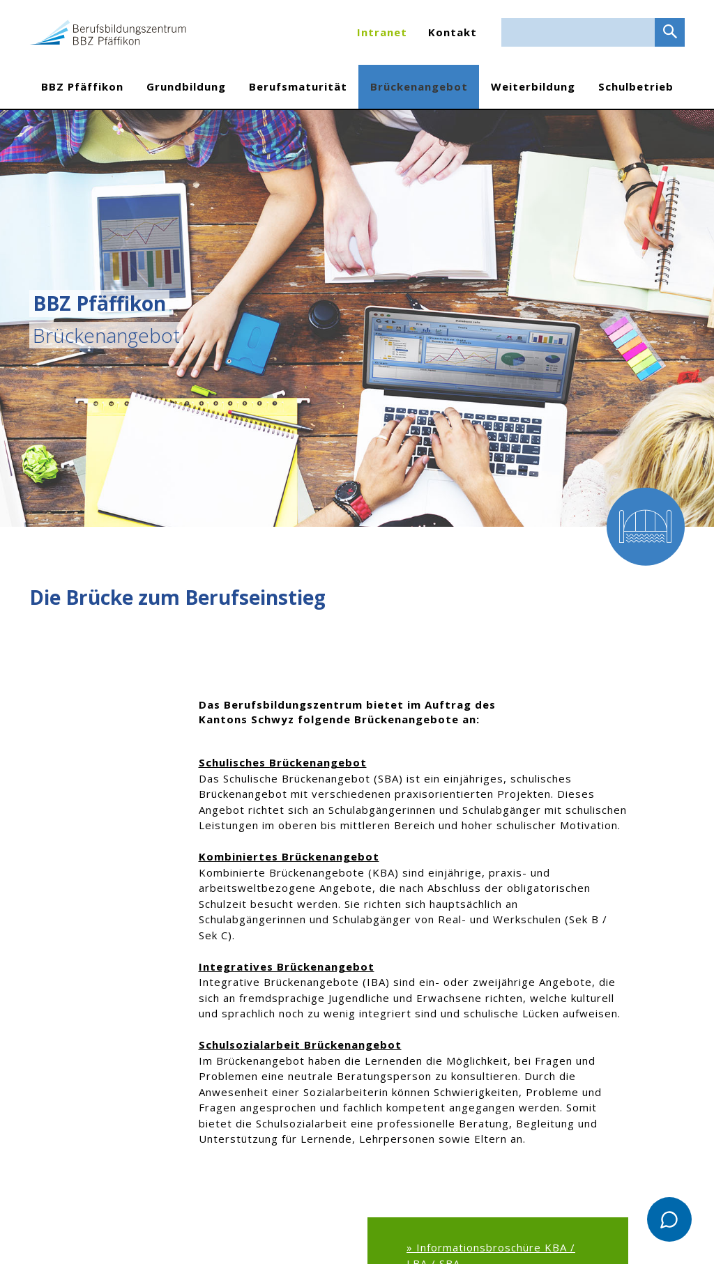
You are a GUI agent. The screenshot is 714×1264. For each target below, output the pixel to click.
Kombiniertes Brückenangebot (289, 856)
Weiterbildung (533, 86)
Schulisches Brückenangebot (283, 762)
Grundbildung (186, 86)
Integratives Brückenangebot (286, 966)
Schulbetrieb (636, 86)
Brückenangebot (419, 86)
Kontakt (452, 32)
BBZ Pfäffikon (82, 86)
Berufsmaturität (298, 86)
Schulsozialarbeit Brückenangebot (300, 1044)
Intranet (382, 32)
